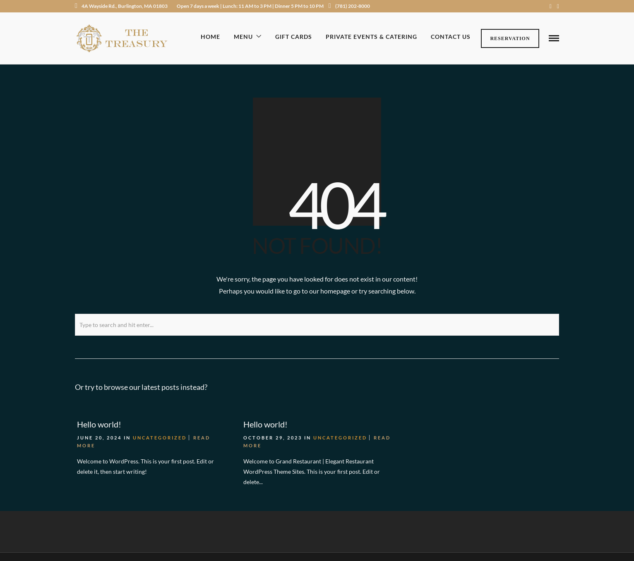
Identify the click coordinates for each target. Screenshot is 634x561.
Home (210, 36)
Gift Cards (293, 36)
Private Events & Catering (371, 36)
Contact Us (451, 36)
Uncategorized (160, 436)
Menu (243, 36)
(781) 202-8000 (349, 6)
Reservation (510, 38)
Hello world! (99, 423)
